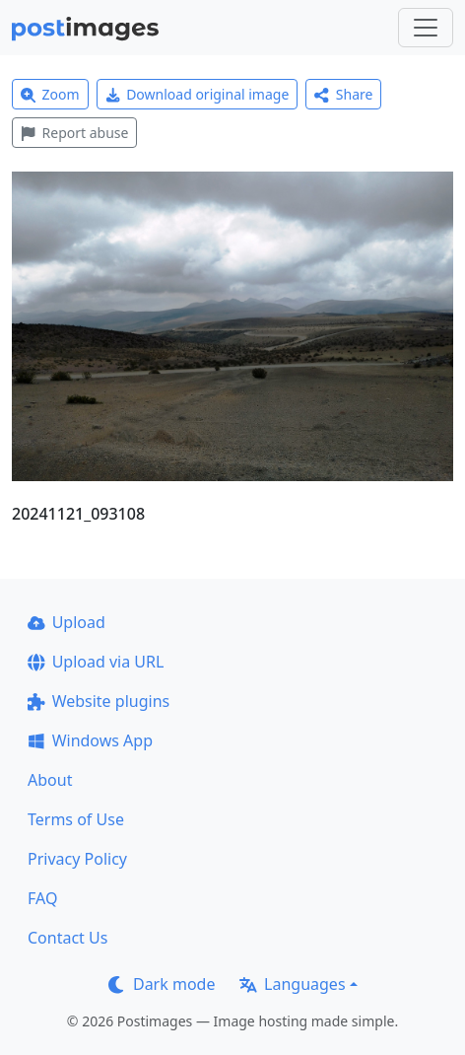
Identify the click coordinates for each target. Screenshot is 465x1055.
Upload (66, 622)
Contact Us (67, 938)
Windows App (90, 740)
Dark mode (161, 984)
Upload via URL (96, 661)
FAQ (42, 898)
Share (343, 94)
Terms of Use (76, 819)
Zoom (50, 94)
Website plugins (98, 701)
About (50, 780)
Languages (292, 984)
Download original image (197, 94)
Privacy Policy (77, 859)
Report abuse (74, 132)
